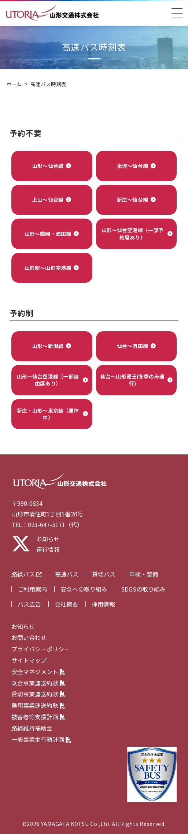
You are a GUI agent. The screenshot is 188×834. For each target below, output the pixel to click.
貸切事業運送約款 (38, 693)
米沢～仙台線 (132, 165)
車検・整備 (143, 574)
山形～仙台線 (47, 165)
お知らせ (48, 538)
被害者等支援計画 (38, 716)
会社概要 (66, 604)
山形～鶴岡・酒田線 (48, 233)
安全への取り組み (83, 589)
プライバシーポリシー (40, 648)
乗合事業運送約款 (38, 682)
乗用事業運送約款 (38, 705)
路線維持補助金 (31, 728)
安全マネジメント (38, 671)
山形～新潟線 (47, 346)
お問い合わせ (29, 637)
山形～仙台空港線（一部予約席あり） (133, 233)
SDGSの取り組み (143, 589)
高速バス (66, 574)
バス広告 (29, 604)
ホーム (14, 84)
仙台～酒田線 (132, 346)
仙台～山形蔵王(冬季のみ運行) (132, 380)
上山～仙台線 (47, 199)
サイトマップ (29, 660)
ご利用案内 (32, 589)
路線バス (26, 574)
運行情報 (48, 549)
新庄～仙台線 (132, 199)
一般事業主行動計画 (41, 739)
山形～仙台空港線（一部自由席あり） (48, 380)
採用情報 (103, 604)
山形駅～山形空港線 (48, 267)
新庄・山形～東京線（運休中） (48, 414)
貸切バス (103, 574)
